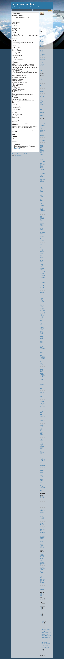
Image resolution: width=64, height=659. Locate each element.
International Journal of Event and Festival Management (42, 240)
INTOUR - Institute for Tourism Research (42, 104)
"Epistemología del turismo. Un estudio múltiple (46, 629)
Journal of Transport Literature (41, 365)
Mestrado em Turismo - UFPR (42, 66)
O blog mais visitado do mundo (42, 572)
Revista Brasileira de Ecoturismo (42, 516)
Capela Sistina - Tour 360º (42, 554)
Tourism (41, 445)
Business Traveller (42, 164)
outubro (43, 622)
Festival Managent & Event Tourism (42, 210)
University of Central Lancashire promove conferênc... (46, 637)
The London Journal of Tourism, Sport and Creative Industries (42, 443)
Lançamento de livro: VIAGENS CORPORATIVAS (46, 647)
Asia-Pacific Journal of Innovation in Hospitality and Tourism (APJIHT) (42, 160)
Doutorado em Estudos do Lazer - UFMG (42, 37)
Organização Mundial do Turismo (41, 107)
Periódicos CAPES (42, 594)
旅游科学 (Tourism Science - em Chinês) (42, 490)
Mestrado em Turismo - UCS (42, 64)
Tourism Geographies (41, 453)
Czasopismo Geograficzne (42, 185)
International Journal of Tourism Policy (42, 280)
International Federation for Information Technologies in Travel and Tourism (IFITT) (42, 101)
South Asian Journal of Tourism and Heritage (42, 435)
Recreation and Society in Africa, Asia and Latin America (42, 392)
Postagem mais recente (16, 153)
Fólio (40, 503)
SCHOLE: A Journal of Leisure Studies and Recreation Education (42, 432)
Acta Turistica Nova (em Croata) (42, 128)
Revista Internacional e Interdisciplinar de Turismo (42, 420)
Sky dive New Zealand (42, 582)
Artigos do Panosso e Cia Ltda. (27, 9)
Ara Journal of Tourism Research (42, 151)
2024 (41, 607)
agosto (43, 624)
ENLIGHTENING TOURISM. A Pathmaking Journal (42, 200)
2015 (41, 613)
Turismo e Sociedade (41, 544)
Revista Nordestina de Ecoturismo (42, 532)
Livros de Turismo (42, 568)
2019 (41, 609)
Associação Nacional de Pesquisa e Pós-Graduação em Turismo (42, 85)
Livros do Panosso (18, 9)
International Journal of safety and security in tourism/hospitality (42, 267)
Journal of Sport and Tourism (42, 344)
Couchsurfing (42, 555)
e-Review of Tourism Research (42, 189)
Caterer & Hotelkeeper (41, 166)
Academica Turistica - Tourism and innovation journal (42, 125)
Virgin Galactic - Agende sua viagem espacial (42, 589)
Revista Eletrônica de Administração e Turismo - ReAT (42, 525)
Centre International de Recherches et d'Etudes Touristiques (42, 91)
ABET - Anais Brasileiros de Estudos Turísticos (42, 497)
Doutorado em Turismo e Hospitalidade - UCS (42, 44)
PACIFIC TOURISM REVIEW (41, 382)
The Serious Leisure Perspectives (41, 109)
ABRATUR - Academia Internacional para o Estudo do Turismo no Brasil (42, 78)
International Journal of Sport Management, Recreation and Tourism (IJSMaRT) (42, 274)
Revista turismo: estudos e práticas (42, 536)
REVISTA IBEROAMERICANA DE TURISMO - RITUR (42, 413)
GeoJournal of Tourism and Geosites (42, 216)
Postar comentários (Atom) (18, 155)
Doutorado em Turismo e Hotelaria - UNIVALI (42, 47)
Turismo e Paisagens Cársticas (41, 542)
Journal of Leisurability (41, 336)
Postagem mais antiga (34, 153)
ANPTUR (41, 552)
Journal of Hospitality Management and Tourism (42, 324)
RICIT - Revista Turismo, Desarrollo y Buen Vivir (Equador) (42, 425)
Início (13, 9)
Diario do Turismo (42, 556)
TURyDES (41, 480)
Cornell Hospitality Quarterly (42, 180)
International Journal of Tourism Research (42, 282)
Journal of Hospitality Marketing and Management (42, 327)
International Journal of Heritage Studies (42, 247)
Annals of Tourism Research (42, 145)
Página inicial (25, 153)
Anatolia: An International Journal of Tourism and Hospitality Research (42, 140)
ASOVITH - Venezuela (41, 82)
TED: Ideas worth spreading (42, 584)
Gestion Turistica (42, 217)
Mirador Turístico (42, 376)
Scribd (41, 581)
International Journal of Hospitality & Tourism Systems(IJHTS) (42, 254)
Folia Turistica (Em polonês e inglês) (42, 212)
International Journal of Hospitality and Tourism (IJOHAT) (42, 257)
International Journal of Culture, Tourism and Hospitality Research (42, 233)
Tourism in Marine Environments (42, 455)
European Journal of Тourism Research (42, 209)
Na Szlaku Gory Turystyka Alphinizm (42, 379)
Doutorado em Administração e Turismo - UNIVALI (42, 35)
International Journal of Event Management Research (42, 244)
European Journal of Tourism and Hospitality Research (42, 205)
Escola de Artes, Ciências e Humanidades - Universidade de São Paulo (42, 559)
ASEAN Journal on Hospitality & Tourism (42, 157)
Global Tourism (42, 504)
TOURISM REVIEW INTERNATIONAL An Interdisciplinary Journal (42, 465)
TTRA (41, 111)
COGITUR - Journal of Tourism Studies (42, 173)
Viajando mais (35, 9)
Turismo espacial (44, 631)
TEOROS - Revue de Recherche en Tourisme (42, 439)
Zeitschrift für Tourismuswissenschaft (42, 487)
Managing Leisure (42, 375)
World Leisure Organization (42, 116)
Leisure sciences (42, 374)
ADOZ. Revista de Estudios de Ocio (42, 130)
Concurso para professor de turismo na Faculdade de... (46, 639)
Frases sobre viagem (44, 642)
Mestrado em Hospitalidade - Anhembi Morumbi (42, 56)
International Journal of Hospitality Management (42, 261)
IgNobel (41, 593)
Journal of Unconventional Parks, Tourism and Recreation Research (42, 372)
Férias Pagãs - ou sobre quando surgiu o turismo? (46, 644)
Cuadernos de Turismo (42, 181)
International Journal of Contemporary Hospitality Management (42, 229)
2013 (41, 615)
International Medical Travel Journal (42, 287)
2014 (41, 614)
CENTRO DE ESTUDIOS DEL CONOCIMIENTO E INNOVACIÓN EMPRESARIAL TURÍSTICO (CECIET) (42, 169)
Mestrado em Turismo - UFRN (42, 67)
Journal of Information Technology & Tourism (42, 333)
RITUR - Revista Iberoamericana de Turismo (42, 538)
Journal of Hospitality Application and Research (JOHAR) (42, 320)
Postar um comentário (16, 150)
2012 (41, 616)
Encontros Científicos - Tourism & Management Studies (42, 196)
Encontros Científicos (41, 193)
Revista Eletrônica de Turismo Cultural (42, 527)
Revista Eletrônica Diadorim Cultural (42, 529)
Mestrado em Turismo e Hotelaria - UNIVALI (42, 70)
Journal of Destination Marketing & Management (42, 304)
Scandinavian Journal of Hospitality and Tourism (42, 428)
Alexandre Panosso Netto (43, 16)
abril (42, 650)
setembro (43, 623)
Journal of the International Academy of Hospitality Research (42, 351)
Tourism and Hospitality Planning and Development (42, 451)
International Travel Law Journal (42, 289)
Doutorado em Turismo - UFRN (42, 42)
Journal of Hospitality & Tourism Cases (42, 315)
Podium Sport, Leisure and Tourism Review (42, 513)
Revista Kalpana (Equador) (42, 422)
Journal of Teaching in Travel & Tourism (42, 348)
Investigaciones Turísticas (42, 294)
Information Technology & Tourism (42, 221)
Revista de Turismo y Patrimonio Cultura (42, 409)
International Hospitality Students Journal (42, 226)
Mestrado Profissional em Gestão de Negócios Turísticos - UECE (42, 53)
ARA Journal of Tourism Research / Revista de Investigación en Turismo (42, 154)
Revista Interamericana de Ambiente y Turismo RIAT (42, 416)
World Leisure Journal (42, 485)
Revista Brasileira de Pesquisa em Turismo (42, 518)
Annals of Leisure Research (42, 143)
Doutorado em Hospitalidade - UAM (42, 40)
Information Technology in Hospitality (42, 224)
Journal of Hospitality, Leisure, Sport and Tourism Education (42, 330)
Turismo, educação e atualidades (22, 4)
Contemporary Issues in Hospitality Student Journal (42, 177)
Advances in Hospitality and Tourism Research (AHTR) (42, 132)
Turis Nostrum (42, 540)
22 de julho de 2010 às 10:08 (18, 148)
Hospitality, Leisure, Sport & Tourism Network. (42, 564)
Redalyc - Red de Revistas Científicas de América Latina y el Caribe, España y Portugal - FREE (42, 578)
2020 (41, 608)
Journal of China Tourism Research (42, 301)
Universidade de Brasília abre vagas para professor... (46, 632)
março (42, 651)
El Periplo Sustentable (41, 191)
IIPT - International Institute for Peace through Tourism (42, 567)
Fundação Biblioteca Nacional (42, 562)
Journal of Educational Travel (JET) (42, 310)
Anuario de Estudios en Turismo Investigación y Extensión (42, 148)
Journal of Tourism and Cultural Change (42, 355)
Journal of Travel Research (42, 369)
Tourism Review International (42, 462)
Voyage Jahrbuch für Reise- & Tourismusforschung (42, 113)
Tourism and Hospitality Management (42, 448)
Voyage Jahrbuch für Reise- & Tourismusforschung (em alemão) (42, 482)
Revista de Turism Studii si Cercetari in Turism (42, 406)
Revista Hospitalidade (42, 531)
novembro (43, 621)
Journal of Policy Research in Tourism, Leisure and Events (42, 338)
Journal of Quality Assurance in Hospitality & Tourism (42, 342)
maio (42, 649)
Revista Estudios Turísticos (42, 411)
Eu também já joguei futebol (45, 634)
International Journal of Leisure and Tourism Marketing (42, 264)
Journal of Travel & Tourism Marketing (42, 367)
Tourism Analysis (42, 446)
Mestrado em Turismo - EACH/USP (42, 62)
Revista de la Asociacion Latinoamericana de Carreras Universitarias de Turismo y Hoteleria (42, 402)
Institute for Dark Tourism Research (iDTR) (42, 95)
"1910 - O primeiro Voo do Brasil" (46, 628)
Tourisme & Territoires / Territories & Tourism (41, 472)
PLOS (41, 595)
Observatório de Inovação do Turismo (42, 509)
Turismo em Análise (41, 546)
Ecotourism (41, 190)
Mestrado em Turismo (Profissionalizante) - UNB (42, 59)
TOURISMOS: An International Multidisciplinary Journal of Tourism (42, 476)
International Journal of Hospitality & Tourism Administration (42, 250)
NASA (41, 571)
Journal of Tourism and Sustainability (42, 357)
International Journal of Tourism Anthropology (42, 277)
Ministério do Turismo (41, 570)
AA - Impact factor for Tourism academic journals (42, 123)
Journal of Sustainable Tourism (41, 347)
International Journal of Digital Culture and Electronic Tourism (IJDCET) (42, 237)
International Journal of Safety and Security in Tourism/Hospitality (42, 270)
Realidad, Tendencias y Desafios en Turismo (42, 385)
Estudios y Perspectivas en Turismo (42, 203)
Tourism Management (42, 457)
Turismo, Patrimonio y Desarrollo (41, 479)
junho (42, 627)
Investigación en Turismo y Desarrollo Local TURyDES (42, 292)
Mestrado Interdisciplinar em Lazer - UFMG (42, 50)
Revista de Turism (42, 404)
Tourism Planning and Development (42, 459)
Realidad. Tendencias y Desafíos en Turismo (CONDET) (42, 388)
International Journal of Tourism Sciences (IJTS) (42, 285)
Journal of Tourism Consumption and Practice (42, 359)
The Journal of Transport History (42, 441)
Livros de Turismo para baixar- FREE (44, 9)
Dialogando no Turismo (42, 502)
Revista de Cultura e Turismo (42, 520)
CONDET (41, 175)
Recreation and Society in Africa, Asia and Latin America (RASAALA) (42, 395)
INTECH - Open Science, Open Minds (42, 97)
